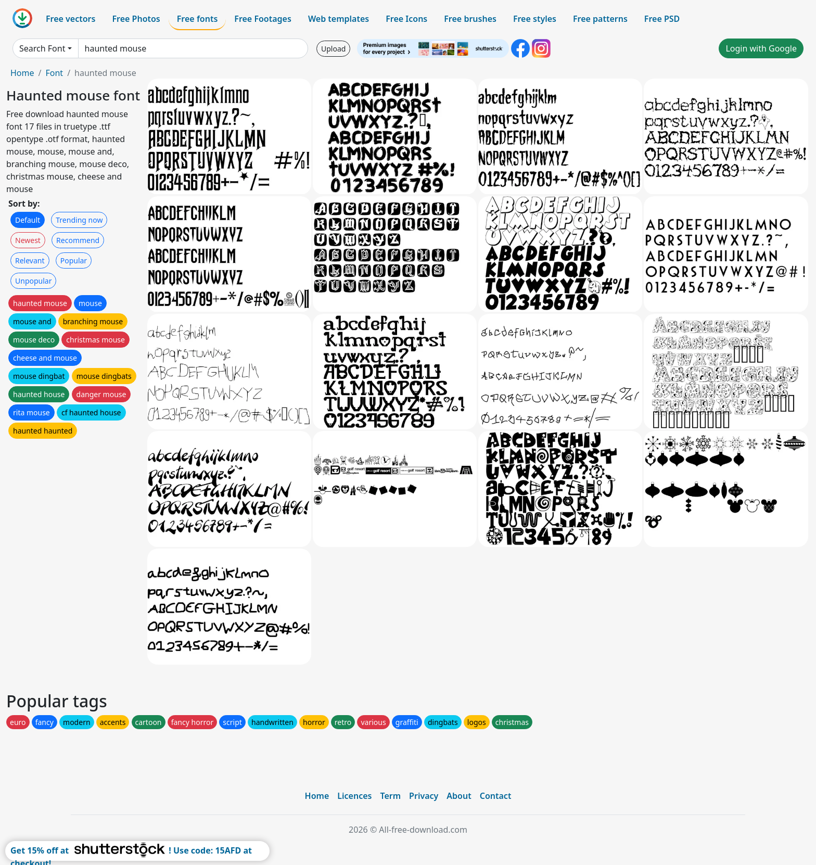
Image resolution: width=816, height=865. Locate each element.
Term (390, 796)
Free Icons (406, 18)
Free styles (534, 18)
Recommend (77, 240)
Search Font (42, 48)
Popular (73, 260)
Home (22, 73)
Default (27, 220)
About (459, 796)
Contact (496, 796)
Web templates (338, 18)
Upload (333, 49)
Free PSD (662, 18)
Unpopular (33, 281)
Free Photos (136, 18)
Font (54, 73)
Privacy (423, 796)
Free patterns (600, 18)
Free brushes (470, 18)
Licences (354, 796)
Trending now (79, 220)
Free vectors (70, 18)
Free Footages (262, 18)
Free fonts (197, 18)
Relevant (30, 260)
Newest (28, 240)
